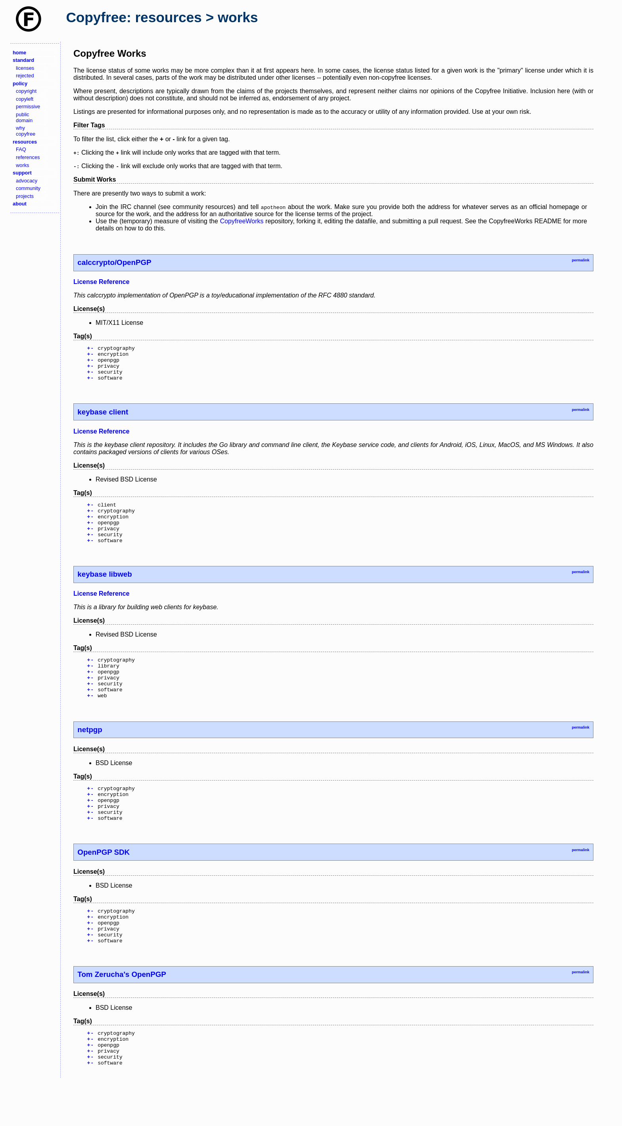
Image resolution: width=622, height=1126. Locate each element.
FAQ (21, 149)
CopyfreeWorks (241, 221)
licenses (25, 68)
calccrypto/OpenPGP (114, 262)
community (28, 188)
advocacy (26, 181)
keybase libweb (104, 589)
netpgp (89, 753)
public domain (24, 117)
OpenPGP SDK (103, 883)
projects (25, 196)
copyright (26, 91)
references (28, 157)
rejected (25, 76)
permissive (28, 106)
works (22, 165)
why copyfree (25, 131)
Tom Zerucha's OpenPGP (121, 1012)
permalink (580, 260)
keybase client (102, 419)
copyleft (24, 99)
